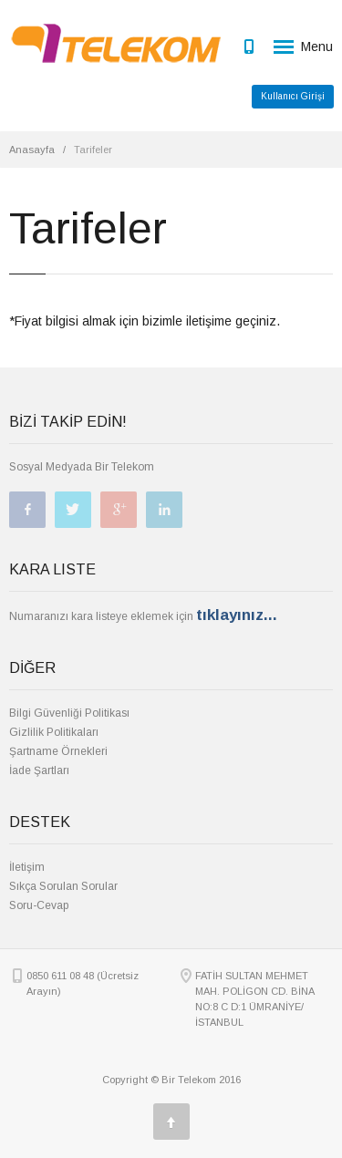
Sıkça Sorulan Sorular (63, 886)
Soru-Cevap (38, 905)
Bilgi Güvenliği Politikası (69, 713)
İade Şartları (39, 770)
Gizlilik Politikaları (53, 732)
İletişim (27, 867)
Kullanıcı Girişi (293, 96)
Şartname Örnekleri (58, 751)
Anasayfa (32, 149)
